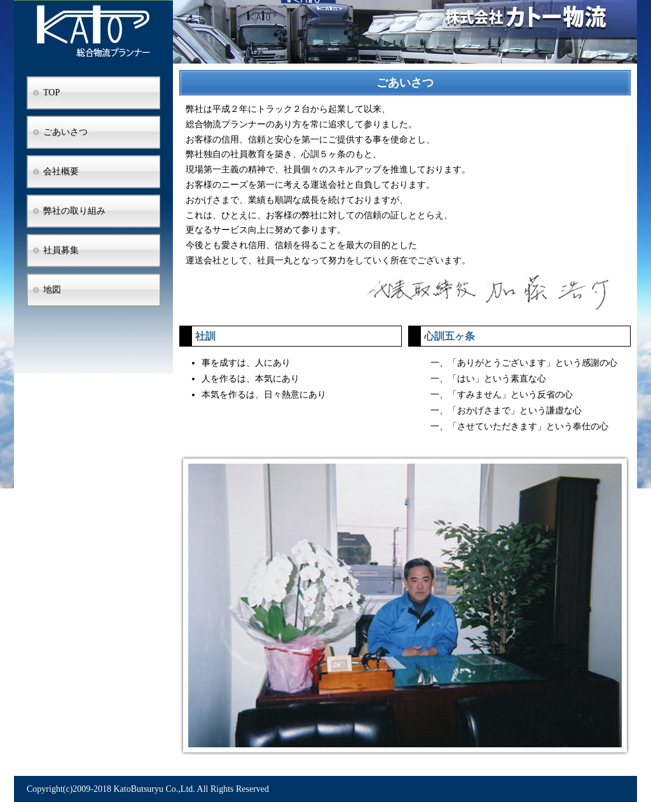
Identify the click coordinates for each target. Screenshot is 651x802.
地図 (52, 289)
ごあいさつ (65, 132)
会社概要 (61, 171)
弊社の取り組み (74, 211)
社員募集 (61, 250)
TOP (51, 92)
